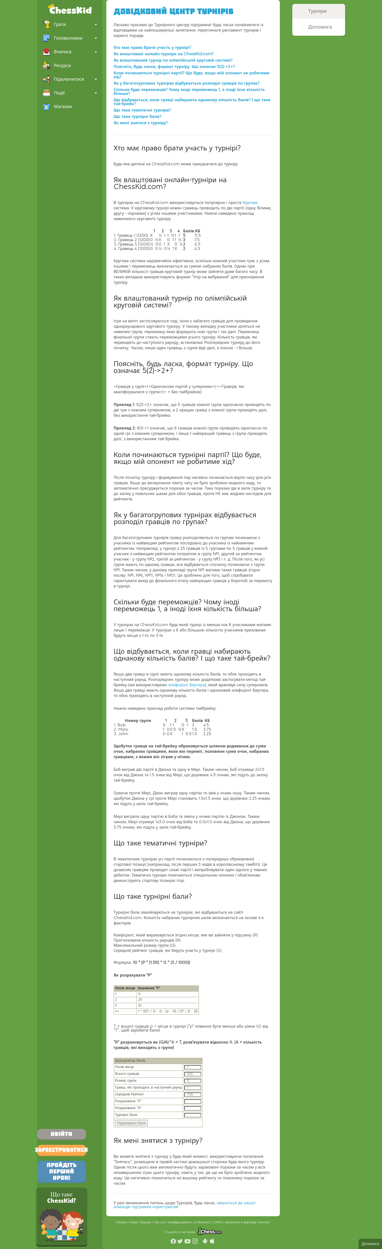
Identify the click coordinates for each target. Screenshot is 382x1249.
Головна (122, 1222)
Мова (134, 1222)
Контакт (264, 1222)
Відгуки (146, 1222)
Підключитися (70, 79)
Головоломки (70, 38)
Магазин (57, 107)
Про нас (160, 1222)
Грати (70, 24)
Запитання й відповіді (241, 1222)
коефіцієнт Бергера (186, 685)
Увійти (61, 1134)
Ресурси (57, 65)
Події (70, 93)
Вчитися (70, 52)
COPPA (217, 1222)
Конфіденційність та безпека (189, 1222)
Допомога (370, 1244)
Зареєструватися (61, 1150)
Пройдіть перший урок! (61, 1171)
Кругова (250, 203)
